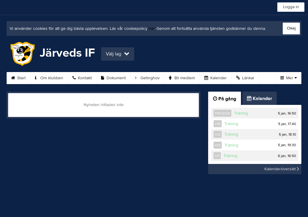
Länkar (245, 78)
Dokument (113, 78)
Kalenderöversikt (281, 169)
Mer (288, 78)
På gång (224, 99)
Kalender (215, 78)
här (151, 28)
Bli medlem (182, 78)
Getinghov (147, 78)
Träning (241, 113)
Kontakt (82, 78)
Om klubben (49, 78)
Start (18, 78)
